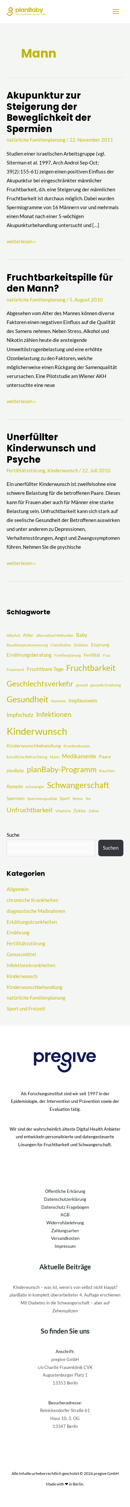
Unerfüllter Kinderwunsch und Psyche (51, 448)
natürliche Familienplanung (36, 140)
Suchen (110, 848)
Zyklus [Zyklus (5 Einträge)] (79, 810)
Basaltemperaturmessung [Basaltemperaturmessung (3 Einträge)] (27, 645)
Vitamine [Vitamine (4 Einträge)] (63, 810)
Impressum (65, 1246)
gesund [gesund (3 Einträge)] (82, 685)
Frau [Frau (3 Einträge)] (106, 655)
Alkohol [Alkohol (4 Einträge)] (13, 635)
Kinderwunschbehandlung (35, 987)
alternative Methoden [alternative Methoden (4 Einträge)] (54, 635)
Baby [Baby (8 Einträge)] (81, 635)
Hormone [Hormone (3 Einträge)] (58, 701)
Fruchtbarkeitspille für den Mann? (60, 283)
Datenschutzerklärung (65, 1199)
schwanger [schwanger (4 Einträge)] (34, 786)
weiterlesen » (21, 240)
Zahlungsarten (65, 1230)
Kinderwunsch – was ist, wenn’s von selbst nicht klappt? (65, 1287)
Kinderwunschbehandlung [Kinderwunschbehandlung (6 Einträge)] (34, 745)
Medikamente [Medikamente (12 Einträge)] (79, 756)
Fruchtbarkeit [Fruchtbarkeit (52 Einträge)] (90, 668)
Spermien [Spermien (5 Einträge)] (15, 798)
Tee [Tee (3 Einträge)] (88, 798)
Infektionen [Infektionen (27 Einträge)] (53, 714)
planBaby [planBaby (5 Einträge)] (15, 770)
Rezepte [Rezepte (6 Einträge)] (15, 786)
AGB (65, 1214)
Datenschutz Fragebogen (65, 1207)
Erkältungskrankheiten (32, 922)
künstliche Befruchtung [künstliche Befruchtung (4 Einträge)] (27, 756)
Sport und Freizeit (26, 1009)
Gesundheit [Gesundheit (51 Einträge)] (27, 699)
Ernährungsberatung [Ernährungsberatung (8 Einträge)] (29, 655)
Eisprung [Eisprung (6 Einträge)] (100, 644)
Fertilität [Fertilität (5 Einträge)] (92, 655)
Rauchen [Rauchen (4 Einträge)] (107, 770)
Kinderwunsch (62, 470)
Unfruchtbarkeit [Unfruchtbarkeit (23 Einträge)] (30, 810)
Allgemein (17, 889)
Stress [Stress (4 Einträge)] (77, 798)
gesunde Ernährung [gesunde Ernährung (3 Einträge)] (105, 685)
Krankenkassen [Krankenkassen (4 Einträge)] (77, 745)
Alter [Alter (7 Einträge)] (28, 635)
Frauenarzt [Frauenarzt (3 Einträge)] (15, 669)
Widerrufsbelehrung (65, 1222)
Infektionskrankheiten (31, 965)
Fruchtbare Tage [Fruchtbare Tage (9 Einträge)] (45, 669)
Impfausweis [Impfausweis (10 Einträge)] (82, 700)
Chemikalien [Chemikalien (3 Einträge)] (61, 645)
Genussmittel (21, 954)
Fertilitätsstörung (26, 470)
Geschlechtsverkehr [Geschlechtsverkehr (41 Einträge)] (40, 683)
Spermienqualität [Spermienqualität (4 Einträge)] (42, 798)
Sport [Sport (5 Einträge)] (65, 798)
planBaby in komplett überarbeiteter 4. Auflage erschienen (65, 1294)
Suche (13, 835)
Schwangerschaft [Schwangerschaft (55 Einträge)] (78, 785)
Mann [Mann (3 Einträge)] (54, 757)
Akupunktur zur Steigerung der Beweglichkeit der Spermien (49, 112)
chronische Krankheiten (32, 900)
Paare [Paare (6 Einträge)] (105, 756)
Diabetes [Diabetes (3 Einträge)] (81, 645)
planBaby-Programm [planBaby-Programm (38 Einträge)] (62, 769)
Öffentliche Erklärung (65, 1191)
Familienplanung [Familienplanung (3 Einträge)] (67, 655)
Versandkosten (65, 1238)
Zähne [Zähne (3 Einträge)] (94, 811)
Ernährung (18, 932)
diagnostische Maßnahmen (36, 911)
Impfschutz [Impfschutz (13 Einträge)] (20, 714)
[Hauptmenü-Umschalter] (115, 11)
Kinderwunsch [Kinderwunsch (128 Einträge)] (37, 731)
